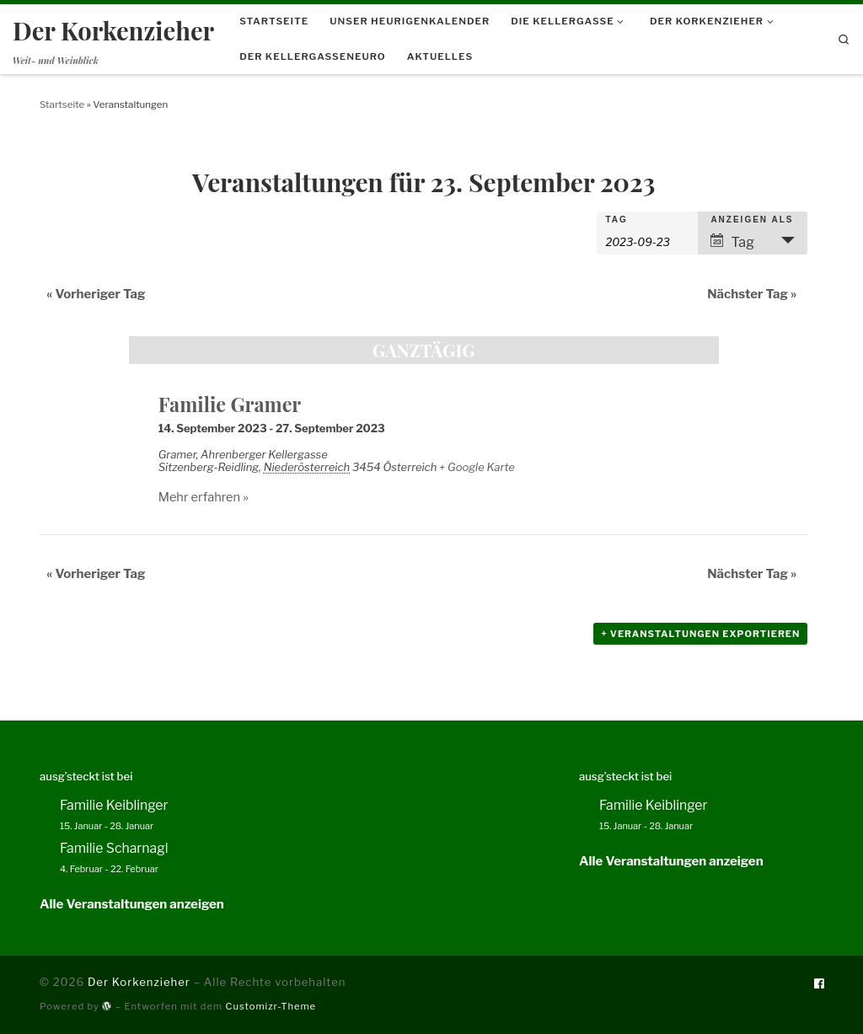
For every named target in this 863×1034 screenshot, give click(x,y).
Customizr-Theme (271, 1006)
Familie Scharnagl (114, 848)
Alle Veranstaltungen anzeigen (132, 904)
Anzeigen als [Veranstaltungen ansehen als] (751, 220)
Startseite (62, 104)
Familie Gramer (230, 404)
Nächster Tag (751, 294)
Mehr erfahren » (203, 497)
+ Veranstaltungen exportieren (700, 634)
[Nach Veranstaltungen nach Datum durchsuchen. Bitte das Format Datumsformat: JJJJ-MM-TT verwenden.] (647, 241)
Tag (616, 220)
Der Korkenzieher (139, 981)
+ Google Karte (477, 467)
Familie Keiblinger (114, 805)
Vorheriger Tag (96, 294)
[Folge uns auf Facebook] (818, 983)
